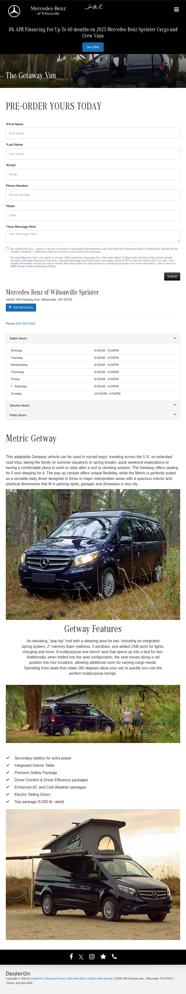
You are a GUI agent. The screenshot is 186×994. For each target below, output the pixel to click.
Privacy (61, 978)
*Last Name (14, 144)
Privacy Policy (47, 266)
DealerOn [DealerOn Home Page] (36, 978)
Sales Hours (93, 338)
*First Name (14, 124)
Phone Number (17, 186)
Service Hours (93, 405)
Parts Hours (93, 415)
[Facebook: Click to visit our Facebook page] (71, 957)
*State (10, 206)
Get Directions (21, 307)
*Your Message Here (21, 226)
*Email (11, 165)
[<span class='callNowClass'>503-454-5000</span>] (25, 323)
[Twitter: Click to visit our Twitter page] (81, 957)
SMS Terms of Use (22, 266)
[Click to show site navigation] (176, 10)
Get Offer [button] (92, 47)
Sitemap (49, 978)
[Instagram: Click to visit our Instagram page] (91, 957)
